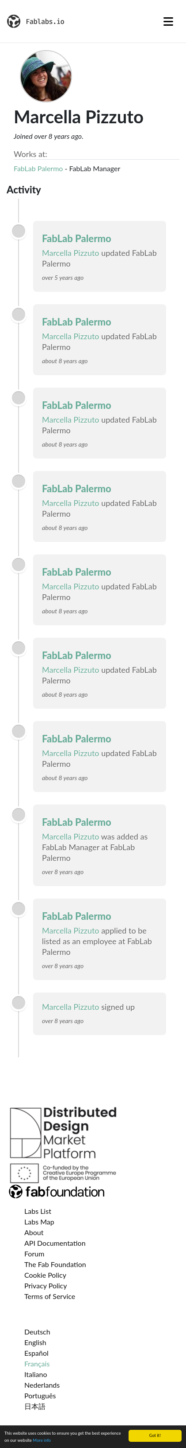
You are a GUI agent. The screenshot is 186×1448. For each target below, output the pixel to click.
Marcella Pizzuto (70, 253)
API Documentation (55, 1243)
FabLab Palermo (38, 168)
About (34, 1232)
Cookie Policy (45, 1275)
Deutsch (37, 1331)
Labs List (37, 1211)
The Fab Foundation (55, 1264)
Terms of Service (49, 1296)
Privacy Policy (45, 1285)
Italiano (35, 1374)
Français (36, 1363)
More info (42, 1441)
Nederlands (42, 1385)
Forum (34, 1253)
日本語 (35, 1406)
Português (40, 1395)
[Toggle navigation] (168, 21)
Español (36, 1353)
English (35, 1342)
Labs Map (39, 1221)
